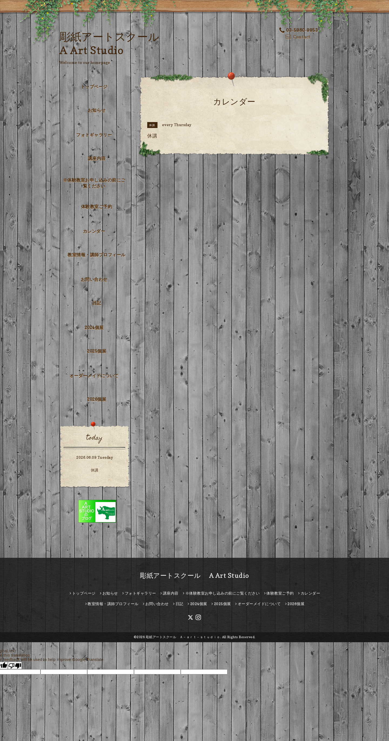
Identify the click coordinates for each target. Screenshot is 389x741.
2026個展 (96, 399)
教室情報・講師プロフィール (97, 254)
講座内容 (97, 158)
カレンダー (94, 231)
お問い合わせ (94, 279)
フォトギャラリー (94, 134)
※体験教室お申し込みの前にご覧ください (94, 183)
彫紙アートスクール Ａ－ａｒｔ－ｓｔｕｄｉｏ (183, 637)
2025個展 (96, 351)
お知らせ (97, 110)
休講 (95, 470)
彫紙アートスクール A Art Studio (194, 575)
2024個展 (94, 327)
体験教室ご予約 (96, 206)
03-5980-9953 (298, 30)
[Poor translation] (15, 665)
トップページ (94, 86)
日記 (96, 303)
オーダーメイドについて (94, 375)
